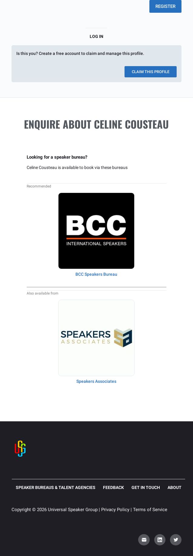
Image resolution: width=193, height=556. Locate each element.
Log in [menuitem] (96, 36)
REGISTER (165, 6)
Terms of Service (150, 509)
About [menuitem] (174, 487)
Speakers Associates (96, 381)
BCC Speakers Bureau (96, 274)
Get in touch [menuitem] (145, 487)
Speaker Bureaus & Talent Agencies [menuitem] (55, 487)
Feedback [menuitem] (113, 487)
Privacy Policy (115, 509)
